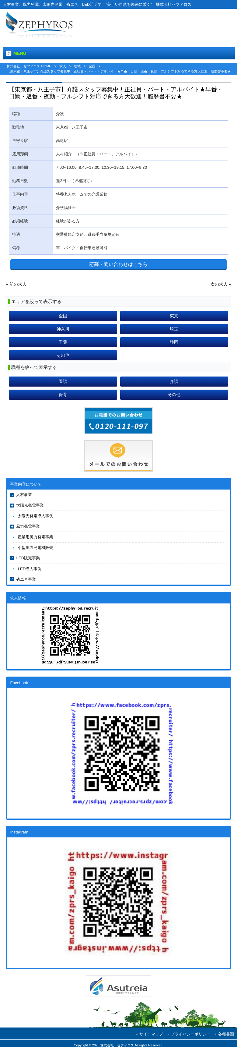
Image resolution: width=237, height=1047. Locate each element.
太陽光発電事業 (30, 505)
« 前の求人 (16, 284)
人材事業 (24, 494)
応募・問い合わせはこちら (118, 264)
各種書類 (226, 1034)
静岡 (174, 342)
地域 (77, 66)
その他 (63, 355)
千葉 (63, 342)
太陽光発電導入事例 (35, 516)
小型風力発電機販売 (35, 547)
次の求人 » (221, 284)
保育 (63, 394)
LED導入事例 (29, 569)
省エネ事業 (26, 579)
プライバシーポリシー (190, 1034)
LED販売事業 (28, 558)
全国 (92, 66)
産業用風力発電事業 (35, 537)
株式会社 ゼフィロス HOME (29, 66)
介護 (174, 381)
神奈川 (63, 329)
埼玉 (174, 329)
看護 (63, 381)
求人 (62, 66)
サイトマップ (151, 1034)
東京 (174, 315)
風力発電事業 (28, 526)
